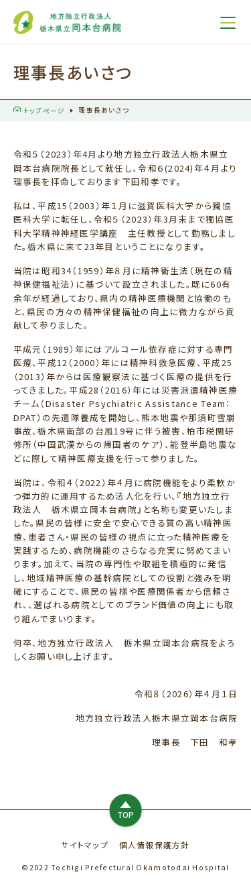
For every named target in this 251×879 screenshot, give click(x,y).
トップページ (39, 110)
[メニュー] (228, 23)
